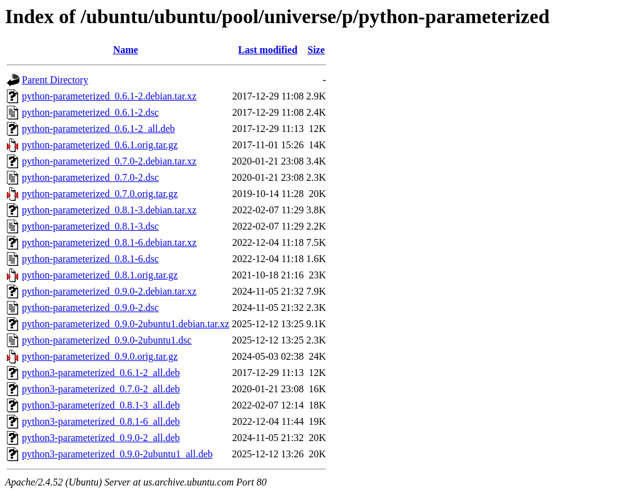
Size (316, 49)
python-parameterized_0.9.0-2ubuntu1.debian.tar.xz (125, 323)
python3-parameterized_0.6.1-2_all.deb (101, 372)
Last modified (268, 49)
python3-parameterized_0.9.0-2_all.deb (101, 437)
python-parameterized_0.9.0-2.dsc (90, 307)
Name (125, 49)
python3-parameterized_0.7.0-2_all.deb (101, 389)
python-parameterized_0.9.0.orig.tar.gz (100, 356)
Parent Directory (55, 79)
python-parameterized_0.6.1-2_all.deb (98, 128)
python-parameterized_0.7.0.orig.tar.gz (100, 193)
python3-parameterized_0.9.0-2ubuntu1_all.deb (117, 454)
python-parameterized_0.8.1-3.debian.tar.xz (109, 210)
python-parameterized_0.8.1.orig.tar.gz (100, 275)
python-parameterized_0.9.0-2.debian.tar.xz (109, 291)
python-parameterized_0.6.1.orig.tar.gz (100, 145)
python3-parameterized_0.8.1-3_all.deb (101, 405)
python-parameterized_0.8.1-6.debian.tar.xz (109, 242)
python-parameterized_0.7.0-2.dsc (90, 177)
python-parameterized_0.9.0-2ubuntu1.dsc (106, 340)
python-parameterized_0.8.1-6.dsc (90, 258)
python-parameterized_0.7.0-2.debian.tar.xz (109, 161)
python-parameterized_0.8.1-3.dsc (90, 226)
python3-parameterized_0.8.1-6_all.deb (101, 421)
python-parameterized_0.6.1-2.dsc (90, 112)
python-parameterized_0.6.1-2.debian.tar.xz (109, 96)
